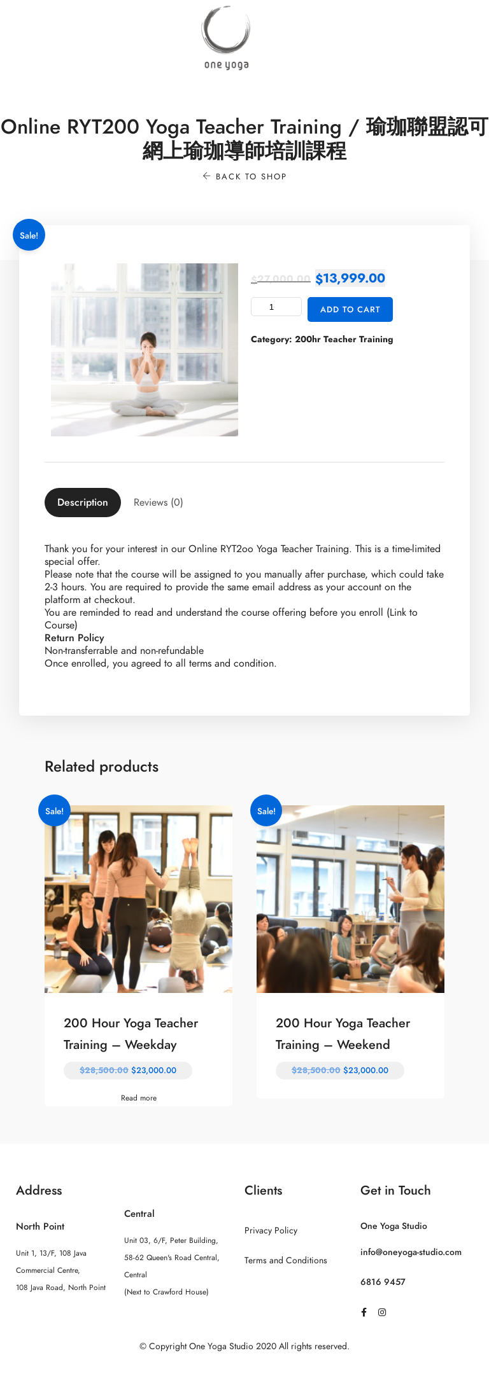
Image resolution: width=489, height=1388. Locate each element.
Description (82, 503)
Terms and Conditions (285, 1260)
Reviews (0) (158, 503)
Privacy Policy (270, 1231)
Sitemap (244, 1371)
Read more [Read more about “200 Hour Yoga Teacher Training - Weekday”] (139, 1098)
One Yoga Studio (393, 1226)
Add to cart (350, 310)
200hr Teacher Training (344, 339)
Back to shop (244, 177)
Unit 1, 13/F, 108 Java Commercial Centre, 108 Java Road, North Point (61, 1270)
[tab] (83, 502)
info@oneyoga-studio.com (411, 1252)
